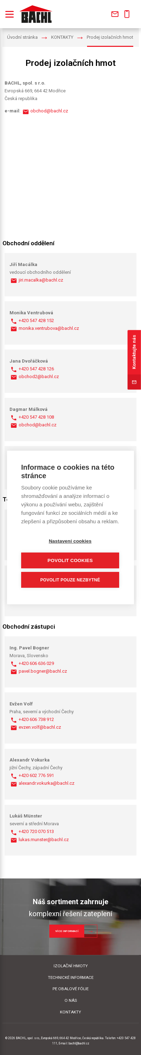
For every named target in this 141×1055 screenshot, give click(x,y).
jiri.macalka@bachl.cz (41, 280)
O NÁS (71, 1000)
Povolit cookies (70, 560)
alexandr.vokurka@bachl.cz (46, 783)
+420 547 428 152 (36, 320)
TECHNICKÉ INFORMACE (70, 977)
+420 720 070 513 (36, 831)
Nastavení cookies (70, 541)
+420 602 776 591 (36, 775)
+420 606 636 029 (36, 663)
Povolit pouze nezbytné (70, 580)
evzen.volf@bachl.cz (40, 727)
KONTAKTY (62, 37)
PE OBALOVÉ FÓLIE (70, 988)
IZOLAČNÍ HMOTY (71, 965)
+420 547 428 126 (36, 368)
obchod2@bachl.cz (39, 376)
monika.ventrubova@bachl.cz (49, 328)
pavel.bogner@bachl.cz (43, 671)
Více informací (67, 931)
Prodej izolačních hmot (110, 37)
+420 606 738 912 (36, 719)
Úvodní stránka (22, 37)
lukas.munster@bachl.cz (44, 839)
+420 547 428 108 (36, 417)
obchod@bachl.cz (49, 110)
